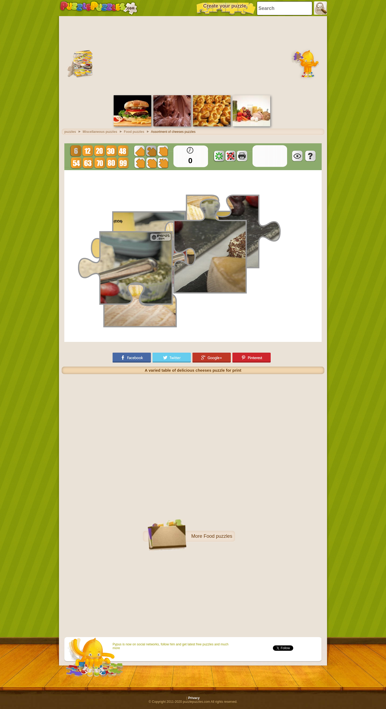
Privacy (194, 698)
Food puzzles (217, 536)
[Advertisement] (193, 55)
